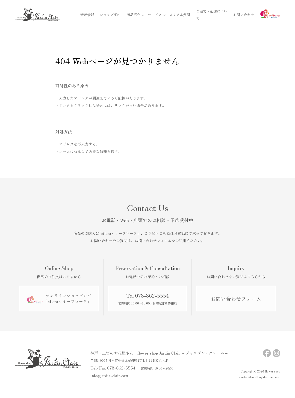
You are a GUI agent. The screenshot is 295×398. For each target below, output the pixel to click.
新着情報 (84, 15)
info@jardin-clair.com (109, 375)
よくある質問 (176, 15)
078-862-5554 (121, 368)
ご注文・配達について (210, 15)
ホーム (64, 151)
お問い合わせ (243, 15)
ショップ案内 (107, 15)
